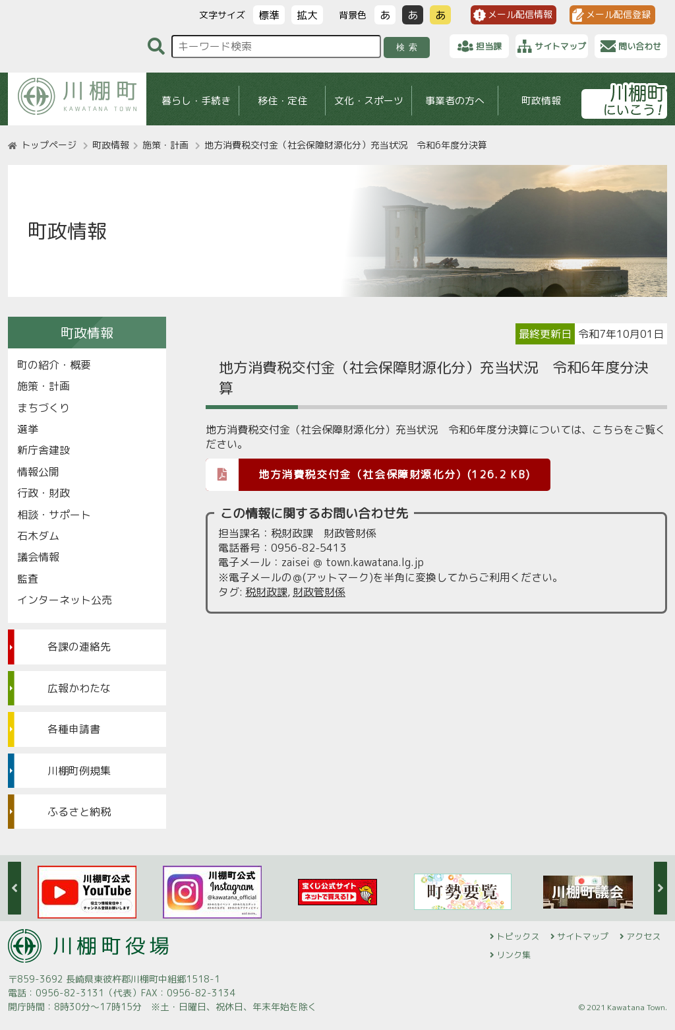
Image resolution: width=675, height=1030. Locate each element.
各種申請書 (73, 729)
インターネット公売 (64, 600)
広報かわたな (79, 688)
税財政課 (266, 592)
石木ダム (38, 536)
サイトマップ (582, 936)
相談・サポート (54, 514)
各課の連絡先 (79, 646)
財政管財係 (319, 592)
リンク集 (513, 955)
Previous (14, 888)
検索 (409, 47)
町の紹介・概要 (54, 365)
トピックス (517, 936)
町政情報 (541, 101)
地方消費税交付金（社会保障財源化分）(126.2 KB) (368, 474)
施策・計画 (165, 145)
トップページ (48, 145)
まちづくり (43, 408)
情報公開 (38, 472)
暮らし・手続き (196, 101)
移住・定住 (282, 101)
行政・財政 (43, 493)
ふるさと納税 (79, 811)
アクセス (643, 936)
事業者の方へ (454, 101)
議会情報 (38, 557)
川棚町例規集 (79, 770)
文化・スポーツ (368, 101)
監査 (27, 578)
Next (660, 888)
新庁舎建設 (43, 450)
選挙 (27, 429)
